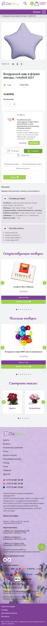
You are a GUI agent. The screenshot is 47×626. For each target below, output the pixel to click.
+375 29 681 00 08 (14, 480)
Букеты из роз (10, 455)
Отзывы (4, 610)
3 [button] (20, 309)
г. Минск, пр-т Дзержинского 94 (16, 531)
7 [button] (28, 309)
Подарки (7, 470)
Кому (5, 466)
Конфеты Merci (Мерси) (23, 287)
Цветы (6, 440)
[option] (23, 41)
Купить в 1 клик (23, 297)
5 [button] (24, 309)
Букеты (6, 444)
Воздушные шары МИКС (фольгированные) (23, 352)
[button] (2, 283)
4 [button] (22, 309)
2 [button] (18, 309)
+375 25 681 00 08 (14, 487)
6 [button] (26, 309)
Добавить (34, 143)
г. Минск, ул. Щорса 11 (12, 537)
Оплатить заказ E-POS (12, 587)
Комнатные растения (13, 447)
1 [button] (16, 309)
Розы (5, 451)
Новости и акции (8, 606)
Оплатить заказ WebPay (13, 584)
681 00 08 (31, 3)
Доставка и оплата (9, 613)
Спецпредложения (12, 459)
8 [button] (30, 309)
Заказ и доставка (10, 516)
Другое (6, 474)
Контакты (5, 616)
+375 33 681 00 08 (14, 483)
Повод (6, 463)
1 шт (9, 85)
